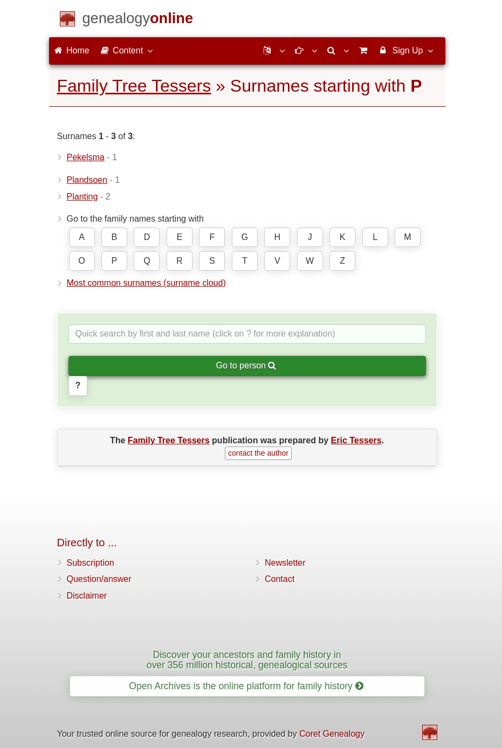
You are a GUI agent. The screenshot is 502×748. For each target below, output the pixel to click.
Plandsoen (87, 179)
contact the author (258, 453)
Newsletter (285, 562)
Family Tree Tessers (134, 85)
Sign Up (405, 50)
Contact (279, 579)
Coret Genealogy (332, 733)
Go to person (246, 365)
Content (126, 50)
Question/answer (99, 579)
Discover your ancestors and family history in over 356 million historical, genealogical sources (247, 659)
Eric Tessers (356, 440)
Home (72, 50)
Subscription (90, 562)
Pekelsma (86, 157)
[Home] (138, 20)
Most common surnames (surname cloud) (146, 282)
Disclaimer (87, 595)
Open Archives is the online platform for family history (246, 686)
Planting (82, 196)
